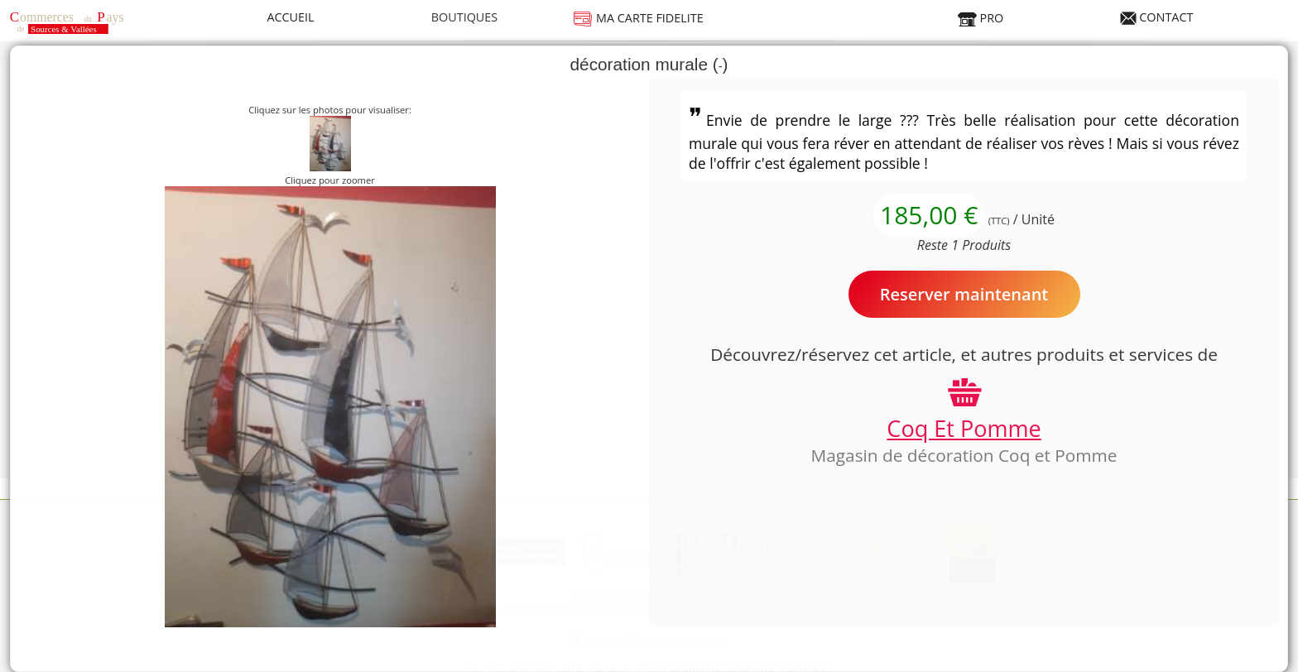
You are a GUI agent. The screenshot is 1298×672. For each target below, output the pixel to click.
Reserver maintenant (964, 294)
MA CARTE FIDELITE (638, 18)
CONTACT (1157, 17)
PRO (980, 18)
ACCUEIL (290, 17)
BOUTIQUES (464, 17)
